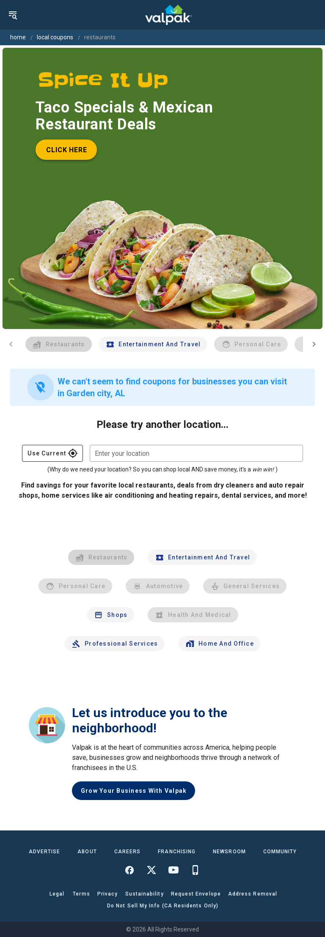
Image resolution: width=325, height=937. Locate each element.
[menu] (13, 15)
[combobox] (196, 453)
